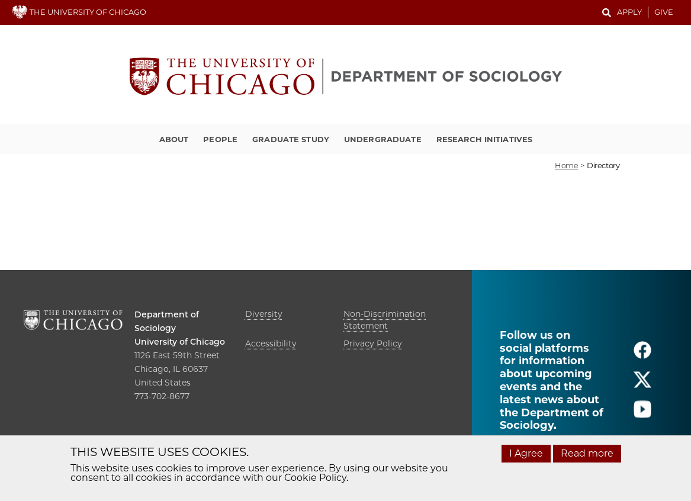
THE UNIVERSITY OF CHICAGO (79, 12)
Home (566, 165)
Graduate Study (290, 139)
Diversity (263, 314)
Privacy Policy (372, 343)
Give (663, 12)
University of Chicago (179, 341)
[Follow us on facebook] (642, 355)
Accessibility (271, 343)
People (220, 139)
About (174, 139)
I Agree (526, 453)
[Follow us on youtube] (642, 414)
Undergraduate (383, 139)
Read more (587, 453)
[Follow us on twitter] (642, 384)
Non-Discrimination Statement (384, 320)
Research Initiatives (484, 139)
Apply (629, 12)
